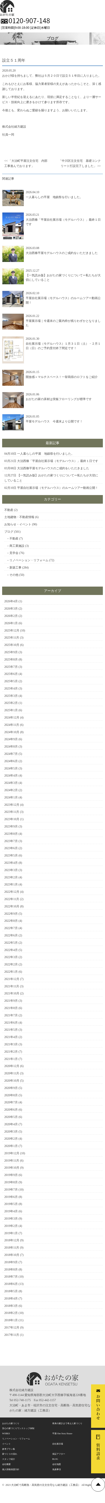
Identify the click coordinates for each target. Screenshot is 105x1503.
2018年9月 (11, 1262)
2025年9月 (11, 652)
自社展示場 (57, 1444)
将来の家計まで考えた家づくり (67, 1423)
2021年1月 (11, 1059)
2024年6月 (11, 761)
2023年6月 (11, 848)
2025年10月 (11, 645)
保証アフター (58, 1454)
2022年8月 (11, 920)
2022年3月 (11, 957)
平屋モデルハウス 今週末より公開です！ (54, 421)
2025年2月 (11, 703)
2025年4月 (11, 688)
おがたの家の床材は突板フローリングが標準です (59, 399)
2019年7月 (11, 1189)
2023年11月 (11, 811)
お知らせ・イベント (17, 524)
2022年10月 (11, 906)
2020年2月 (11, 1138)
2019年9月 (11, 1175)
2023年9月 (11, 826)
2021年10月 (11, 993)
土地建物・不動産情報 (19, 517)
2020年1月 (11, 1146)
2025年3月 (11, 695)
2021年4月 (11, 1037)
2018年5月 (11, 1291)
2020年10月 (11, 1080)
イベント (6, 1444)
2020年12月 (11, 1066)
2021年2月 (11, 1051)
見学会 (13, 553)
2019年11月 (11, 1160)
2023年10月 (11, 819)
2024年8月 (11, 746)
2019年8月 (11, 1182)
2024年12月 (11, 717)
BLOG (55, 1459)
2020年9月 (11, 1088)
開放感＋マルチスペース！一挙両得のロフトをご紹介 (62, 377)
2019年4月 (11, 1211)
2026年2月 (11, 616)
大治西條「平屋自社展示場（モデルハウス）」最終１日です (57, 461)
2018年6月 (11, 1284)
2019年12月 (11, 1153)
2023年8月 (11, 833)
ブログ (8, 531)
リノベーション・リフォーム (28, 560)
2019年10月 (11, 1167)
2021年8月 (11, 1008)
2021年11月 (11, 986)
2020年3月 (11, 1131)
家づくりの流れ (9, 1454)
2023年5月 (11, 855)
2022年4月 (11, 950)
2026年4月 (11, 601)
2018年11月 (11, 1247)
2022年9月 (11, 913)
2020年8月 (11, 1095)
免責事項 (56, 1469)
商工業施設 (16, 545)
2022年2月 (11, 964)
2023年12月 (11, 804)
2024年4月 (11, 775)
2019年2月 (11, 1226)
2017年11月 (11, 1334)
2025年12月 (11, 630)
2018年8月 (11, 1269)
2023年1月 (11, 884)
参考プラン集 (8, 1449)
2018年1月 (11, 1320)
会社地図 (56, 1464)
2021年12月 (11, 979)
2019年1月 (11, 1233)
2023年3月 (11, 870)
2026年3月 (11, 608)
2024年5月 (11, 768)
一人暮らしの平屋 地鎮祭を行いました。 (54, 197)
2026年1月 (11, 623)
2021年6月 (11, 1022)
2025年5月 (11, 681)
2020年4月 (11, 1124)
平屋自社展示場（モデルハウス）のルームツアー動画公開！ (57, 487)
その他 (13, 574)
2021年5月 (11, 1029)
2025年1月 (11, 710)
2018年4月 (11, 1298)
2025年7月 (11, 666)
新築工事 (15, 567)
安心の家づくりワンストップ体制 (18, 1428)
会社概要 (6, 1464)
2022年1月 (11, 971)
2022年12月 (11, 891)
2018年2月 (11, 1313)
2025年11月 (11, 637)
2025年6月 (11, 674)
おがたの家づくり (10, 1423)
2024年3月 (11, 782)
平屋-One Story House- (62, 1433)
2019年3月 (11, 1218)
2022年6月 (11, 935)
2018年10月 (11, 1255)
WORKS (6, 1433)
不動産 (8, 510)
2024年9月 (11, 739)
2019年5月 (11, 1204)
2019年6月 (11, 1197)
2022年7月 (11, 928)
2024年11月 (11, 724)
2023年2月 (11, 877)
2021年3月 (11, 1044)
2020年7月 (11, 1102)
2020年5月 (11, 1117)
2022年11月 (11, 899)
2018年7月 (11, 1276)
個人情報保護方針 (10, 1469)
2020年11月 (11, 1073)
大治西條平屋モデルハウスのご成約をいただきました (62, 253)
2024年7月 (11, 753)
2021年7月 (11, 1015)
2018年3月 (11, 1305)
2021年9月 (11, 1000)
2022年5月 (11, 942)
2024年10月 (11, 732)
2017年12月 (11, 1327)
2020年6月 (11, 1109)
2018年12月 (11, 1240)
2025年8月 (11, 659)
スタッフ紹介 (8, 1459)
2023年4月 (11, 862)
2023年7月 (11, 841)
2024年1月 (11, 797)
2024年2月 (11, 790)
